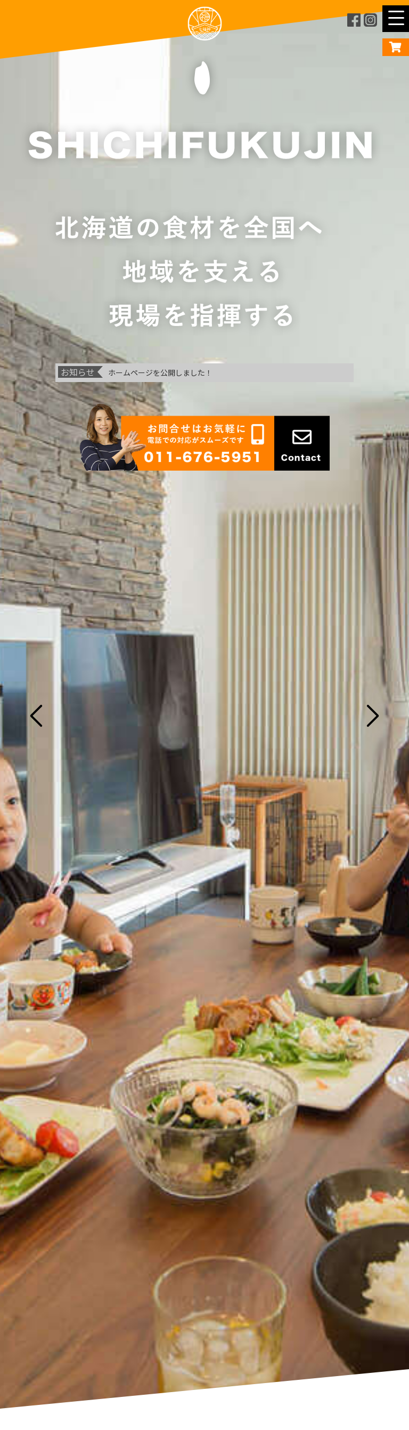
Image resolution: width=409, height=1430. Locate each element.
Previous (32, 715)
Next (376, 715)
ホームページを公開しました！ (160, 372)
